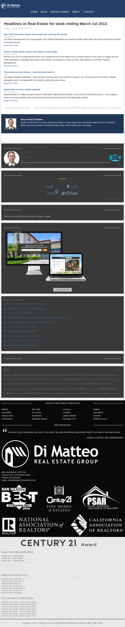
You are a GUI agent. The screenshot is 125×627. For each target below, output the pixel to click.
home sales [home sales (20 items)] (44, 383)
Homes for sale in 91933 (27, 613)
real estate (92, 108)
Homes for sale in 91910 (9, 602)
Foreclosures (51, 108)
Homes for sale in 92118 (27, 609)
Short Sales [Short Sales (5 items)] (94, 393)
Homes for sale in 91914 (27, 604)
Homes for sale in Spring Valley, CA (13, 588)
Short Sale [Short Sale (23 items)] (85, 393)
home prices (75, 108)
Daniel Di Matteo (25, 28)
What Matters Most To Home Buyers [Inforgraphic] (24, 308)
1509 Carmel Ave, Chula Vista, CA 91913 (20, 327)
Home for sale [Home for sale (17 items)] (99, 379)
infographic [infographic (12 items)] (8, 389)
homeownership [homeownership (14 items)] (15, 384)
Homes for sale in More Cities (11, 593)
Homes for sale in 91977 (27, 611)
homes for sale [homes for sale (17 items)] (68, 383)
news (84, 108)
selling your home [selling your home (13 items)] (72, 393)
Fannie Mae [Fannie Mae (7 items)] (13, 380)
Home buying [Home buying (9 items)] (87, 380)
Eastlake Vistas (6, 560)
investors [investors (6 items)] (28, 389)
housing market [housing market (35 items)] (84, 383)
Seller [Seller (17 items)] (61, 393)
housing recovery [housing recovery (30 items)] (103, 383)
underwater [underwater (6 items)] (111, 393)
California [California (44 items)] (17, 374)
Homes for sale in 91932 (9, 613)
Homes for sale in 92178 (9, 611)
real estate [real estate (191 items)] (107, 388)
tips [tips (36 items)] (105, 393)
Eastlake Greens (18, 556)
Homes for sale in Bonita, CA (11, 584)
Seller (101, 108)
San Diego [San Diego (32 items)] (35, 393)
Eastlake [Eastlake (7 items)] (115, 375)
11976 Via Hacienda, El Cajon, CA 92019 (20, 331)
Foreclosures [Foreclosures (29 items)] (39, 379)
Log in (100, 623)
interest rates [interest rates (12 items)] (19, 389)
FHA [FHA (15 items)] (20, 379)
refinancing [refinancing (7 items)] (16, 393)
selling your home (113, 108)
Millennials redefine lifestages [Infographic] (21, 345)
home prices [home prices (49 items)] (30, 383)
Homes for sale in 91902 (27, 607)
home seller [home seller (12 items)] (55, 384)
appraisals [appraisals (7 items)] (7, 375)
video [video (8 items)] (117, 393)
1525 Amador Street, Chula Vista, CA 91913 (21, 336)
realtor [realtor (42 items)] (8, 393)
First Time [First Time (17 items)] (27, 379)
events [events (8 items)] (6, 380)
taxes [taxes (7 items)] (101, 393)
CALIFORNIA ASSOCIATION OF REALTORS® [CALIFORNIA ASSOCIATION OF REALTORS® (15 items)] (45, 375)
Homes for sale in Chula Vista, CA (12, 579)
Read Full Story (11, 45)
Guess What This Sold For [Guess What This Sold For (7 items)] (56, 380)
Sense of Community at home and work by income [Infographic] (29, 322)
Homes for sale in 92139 (27, 616)
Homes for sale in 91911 (27, 602)
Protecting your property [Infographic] (18, 313)
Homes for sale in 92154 (9, 609)
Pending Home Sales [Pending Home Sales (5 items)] (91, 389)
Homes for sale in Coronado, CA (12, 586)
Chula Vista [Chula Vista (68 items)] (86, 374)
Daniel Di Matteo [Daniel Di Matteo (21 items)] (103, 375)
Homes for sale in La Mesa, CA (12, 590)
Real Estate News (22, 108)
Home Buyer (64, 108)
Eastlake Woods (18, 560)
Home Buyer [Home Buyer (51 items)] (74, 379)
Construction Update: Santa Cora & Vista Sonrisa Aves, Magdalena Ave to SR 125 (36, 318)
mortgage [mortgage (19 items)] (36, 389)
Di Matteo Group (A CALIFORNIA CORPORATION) (58, 623)
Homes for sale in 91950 (9, 616)
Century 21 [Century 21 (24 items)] (72, 375)
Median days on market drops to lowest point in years (25, 304)
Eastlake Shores (17, 558)
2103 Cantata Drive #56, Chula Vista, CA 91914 (23, 341)
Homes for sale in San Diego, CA (12, 581)
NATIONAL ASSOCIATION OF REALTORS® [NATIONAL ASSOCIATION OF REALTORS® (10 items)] (59, 389)
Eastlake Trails (6, 556)
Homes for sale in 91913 (9, 604)
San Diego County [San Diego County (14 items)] (50, 393)
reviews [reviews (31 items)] (24, 393)
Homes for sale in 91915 (9, 607)
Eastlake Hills (5, 558)
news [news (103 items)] (81, 388)
